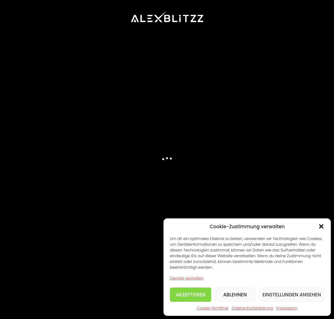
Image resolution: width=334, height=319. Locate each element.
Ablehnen (235, 294)
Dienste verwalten (187, 278)
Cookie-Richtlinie (212, 308)
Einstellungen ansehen (291, 294)
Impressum (286, 308)
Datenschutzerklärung (252, 308)
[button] (321, 226)
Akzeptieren (190, 294)
